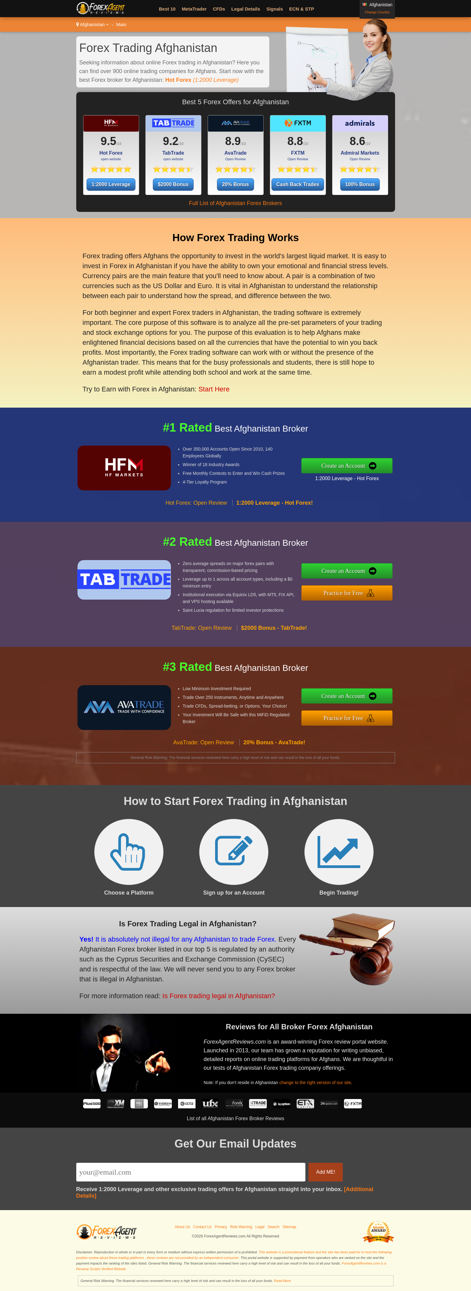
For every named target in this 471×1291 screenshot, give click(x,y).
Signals (274, 9)
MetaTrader (194, 9)
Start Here (207, 380)
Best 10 (167, 9)
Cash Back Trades (297, 184)
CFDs (219, 9)
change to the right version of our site (322, 1079)
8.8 (295, 141)
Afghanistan (92, 24)
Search (274, 1227)
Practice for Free (353, 592)
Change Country (377, 12)
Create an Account (353, 466)
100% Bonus (360, 184)
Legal (259, 1227)
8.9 (233, 141)
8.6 (357, 141)
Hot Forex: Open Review (196, 512)
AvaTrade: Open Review (203, 751)
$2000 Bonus (173, 184)
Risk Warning (241, 1227)
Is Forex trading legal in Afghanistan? (205, 991)
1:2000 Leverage (111, 184)
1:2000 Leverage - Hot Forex (356, 477)
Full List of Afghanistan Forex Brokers (235, 203)
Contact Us (202, 1227)
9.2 (170, 141)
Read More (282, 1281)
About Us (182, 1227)
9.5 (108, 141)
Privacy (221, 1227)
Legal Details (245, 9)
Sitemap (289, 1227)
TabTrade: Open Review (202, 637)
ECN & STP (301, 9)
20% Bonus (235, 184)
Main (121, 24)
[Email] (191, 1172)
